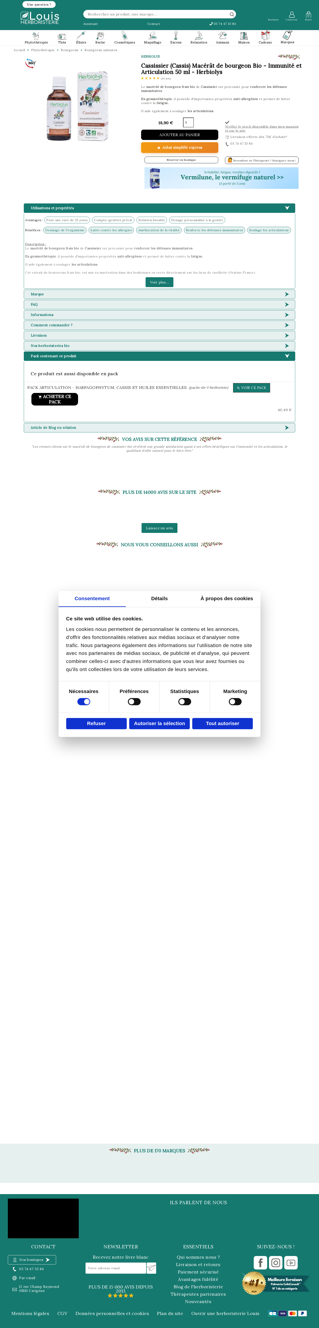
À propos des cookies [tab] (227, 598)
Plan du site (170, 1313)
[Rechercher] (159, 14)
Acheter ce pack (54, 399)
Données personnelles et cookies (112, 1313)
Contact (153, 24)
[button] (39, 4)
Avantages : (34, 220)
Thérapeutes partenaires (198, 1294)
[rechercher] (232, 14)
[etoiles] (156, 78)
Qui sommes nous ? (198, 1257)
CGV (62, 1313)
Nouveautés (198, 1301)
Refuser (96, 723)
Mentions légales (30, 1313)
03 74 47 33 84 (223, 24)
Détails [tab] (159, 598)
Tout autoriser (222, 723)
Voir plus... (159, 282)
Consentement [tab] (92, 598)
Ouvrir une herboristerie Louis (225, 1313)
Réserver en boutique (181, 159)
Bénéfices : (33, 230)
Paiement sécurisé (198, 1272)
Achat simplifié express (179, 147)
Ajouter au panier (180, 134)
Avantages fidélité (198, 1279)
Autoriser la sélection (159, 723)
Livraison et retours (198, 1264)
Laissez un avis (159, 528)
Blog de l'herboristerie (198, 1286)
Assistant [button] (90, 24)
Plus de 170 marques (159, 1151)
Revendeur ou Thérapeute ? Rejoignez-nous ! (261, 160)
